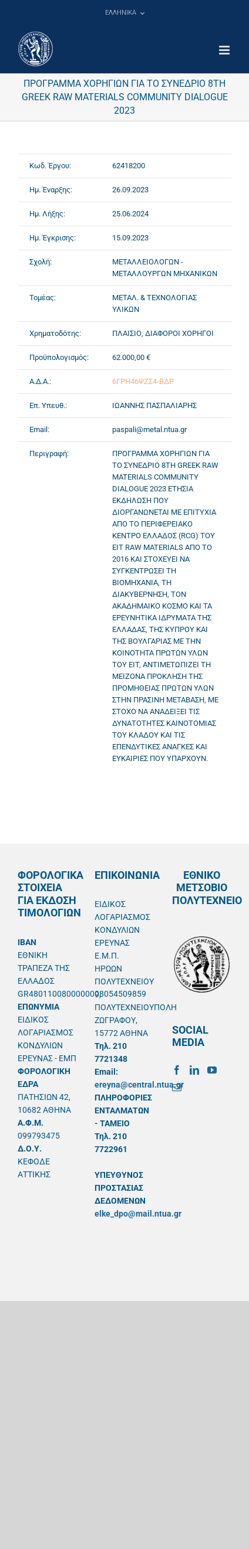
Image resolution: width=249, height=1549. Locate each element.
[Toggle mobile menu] (225, 50)
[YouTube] (212, 1070)
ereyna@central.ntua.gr (139, 1084)
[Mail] (176, 1087)
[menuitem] (124, 13)
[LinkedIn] (194, 1070)
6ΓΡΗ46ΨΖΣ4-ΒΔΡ (143, 381)
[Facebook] (176, 1070)
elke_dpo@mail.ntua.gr (138, 1213)
